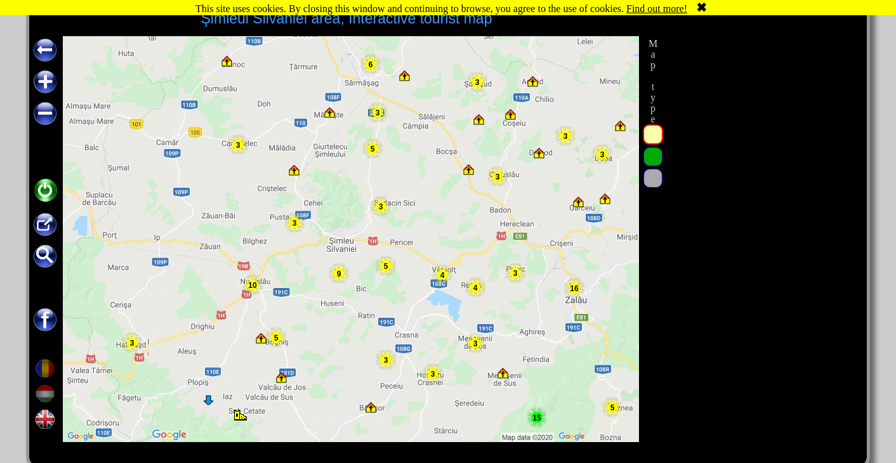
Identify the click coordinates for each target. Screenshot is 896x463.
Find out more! (656, 8)
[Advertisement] (761, 226)
